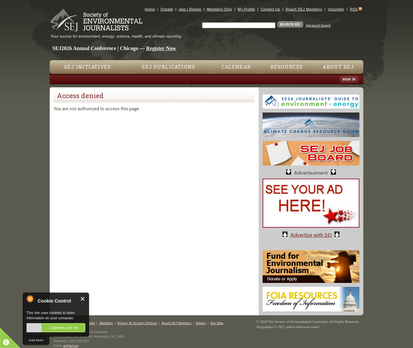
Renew (201, 323)
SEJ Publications (168, 67)
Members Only (219, 9)
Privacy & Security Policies (137, 323)
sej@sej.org (70, 345)
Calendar (236, 67)
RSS (354, 9)
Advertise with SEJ (311, 235)
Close (83, 299)
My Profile (246, 9)
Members (106, 323)
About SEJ (338, 67)
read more (36, 340)
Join (92, 323)
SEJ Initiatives (87, 67)
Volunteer (336, 9)
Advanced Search (318, 25)
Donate (167, 9)
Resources (286, 67)
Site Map (216, 323)
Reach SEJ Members (304, 9)
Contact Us (270, 9)
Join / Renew (190, 9)
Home (150, 9)
